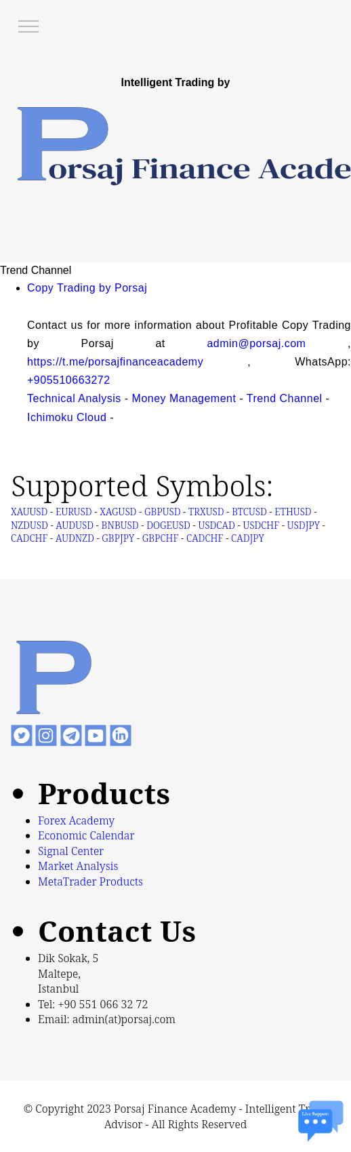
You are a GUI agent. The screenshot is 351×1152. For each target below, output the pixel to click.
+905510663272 (68, 380)
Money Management (184, 398)
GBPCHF (160, 538)
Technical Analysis (74, 398)
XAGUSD (118, 511)
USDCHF (261, 525)
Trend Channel (285, 398)
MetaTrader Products (90, 881)
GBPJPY (118, 538)
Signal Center (71, 850)
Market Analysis (78, 865)
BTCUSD (249, 511)
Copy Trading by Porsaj (87, 288)
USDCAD (217, 525)
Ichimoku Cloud (66, 417)
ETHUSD (292, 511)
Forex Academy (76, 820)
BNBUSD (120, 525)
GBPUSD (162, 511)
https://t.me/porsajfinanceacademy (115, 362)
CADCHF (204, 538)
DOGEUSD (168, 525)
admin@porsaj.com (256, 343)
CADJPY (247, 538)
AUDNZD (75, 538)
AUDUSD (75, 525)
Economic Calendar (86, 835)
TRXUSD (206, 511)
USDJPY (303, 525)
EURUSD (74, 511)
